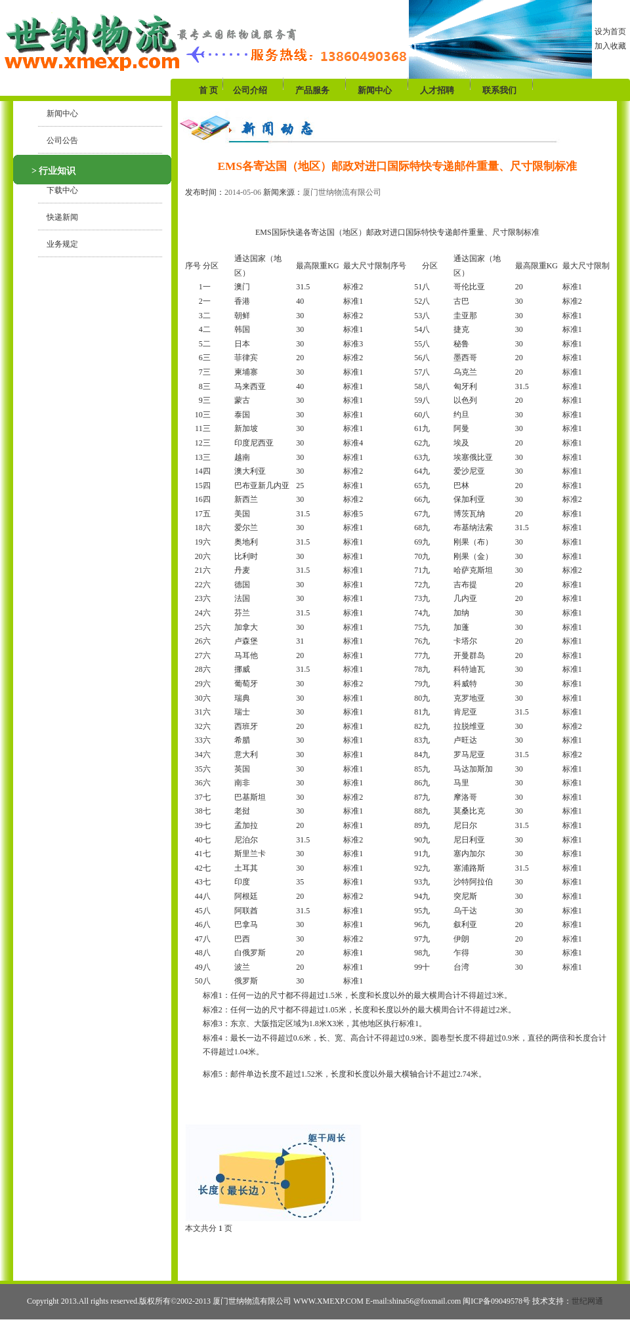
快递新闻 (58, 217)
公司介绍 (250, 90)
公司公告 (58, 140)
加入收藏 (610, 46)
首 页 (209, 90)
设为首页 (610, 31)
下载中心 (58, 190)
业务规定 (58, 244)
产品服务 (312, 90)
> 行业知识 (53, 171)
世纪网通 (587, 1301)
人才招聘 (437, 90)
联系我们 (499, 90)
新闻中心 (375, 90)
